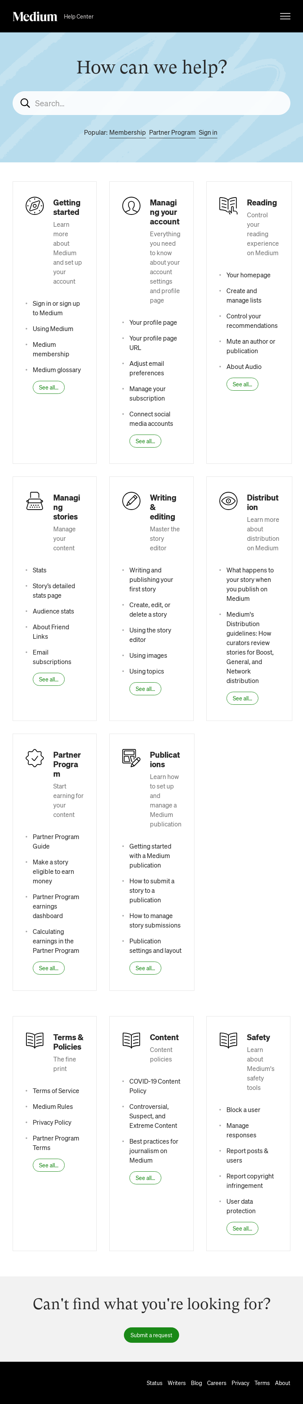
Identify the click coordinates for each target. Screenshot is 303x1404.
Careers (216, 1382)
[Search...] (151, 103)
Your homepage (248, 275)
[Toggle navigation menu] (285, 16)
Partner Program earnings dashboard (56, 906)
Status (155, 1382)
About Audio (244, 366)
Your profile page (153, 322)
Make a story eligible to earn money (53, 871)
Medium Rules (53, 1106)
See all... (48, 387)
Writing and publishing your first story (151, 579)
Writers (177, 1382)
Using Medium (53, 328)
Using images (148, 655)
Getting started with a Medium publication (150, 855)
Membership (127, 132)
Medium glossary (57, 369)
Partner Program (172, 132)
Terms (262, 1382)
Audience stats (53, 611)
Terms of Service (56, 1090)
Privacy (240, 1382)
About (282, 1382)
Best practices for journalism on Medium (153, 1150)
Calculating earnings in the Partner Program (56, 940)
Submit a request (151, 1334)
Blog (196, 1382)
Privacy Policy (52, 1122)
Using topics (146, 671)
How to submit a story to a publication (151, 890)
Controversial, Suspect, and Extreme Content (153, 1115)
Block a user (243, 1109)
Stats (40, 570)
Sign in (208, 132)
